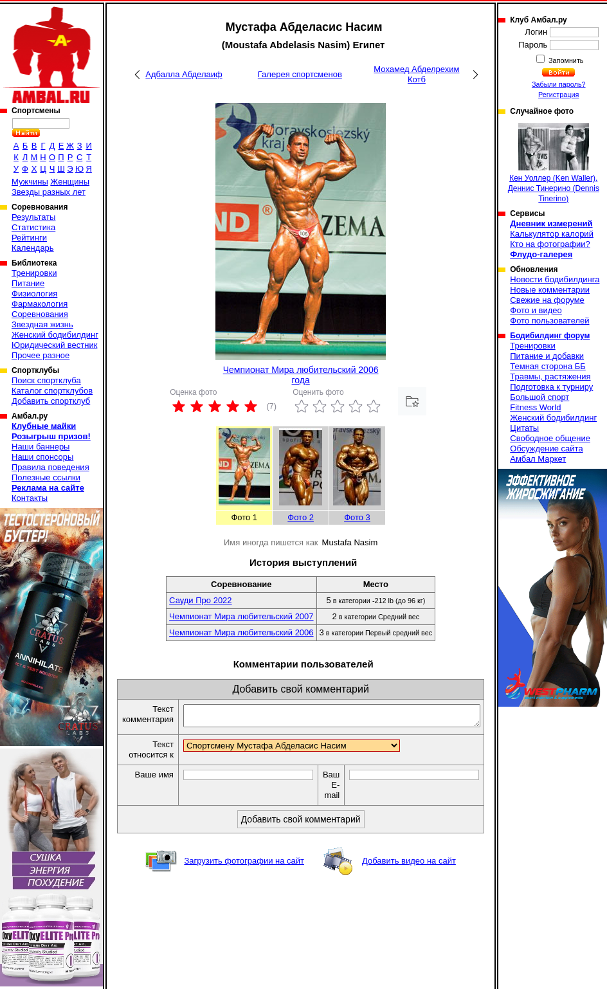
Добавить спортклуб (51, 401)
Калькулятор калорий (551, 234)
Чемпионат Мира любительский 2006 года (301, 375)
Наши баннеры (40, 446)
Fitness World (535, 407)
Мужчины (30, 181)
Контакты (30, 498)
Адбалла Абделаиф (183, 74)
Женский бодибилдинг (55, 335)
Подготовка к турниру (551, 387)
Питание (28, 283)
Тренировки (34, 273)
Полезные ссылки (46, 477)
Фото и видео (536, 310)
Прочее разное (40, 355)
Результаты (33, 217)
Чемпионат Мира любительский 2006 (241, 632)
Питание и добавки (547, 356)
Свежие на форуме (547, 300)
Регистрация (558, 94)
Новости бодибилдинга (554, 279)
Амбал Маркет (538, 459)
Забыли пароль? (559, 84)
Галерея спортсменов (300, 74)
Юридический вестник (54, 345)
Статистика (33, 227)
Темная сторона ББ (548, 366)
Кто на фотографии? (550, 244)
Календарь (33, 248)
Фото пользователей (549, 320)
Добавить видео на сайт (409, 864)
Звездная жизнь (42, 324)
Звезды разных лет (49, 192)
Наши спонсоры (42, 457)
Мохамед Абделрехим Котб (416, 74)
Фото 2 (300, 517)
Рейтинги (29, 237)
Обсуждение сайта (546, 448)
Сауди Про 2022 (200, 600)
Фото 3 (357, 517)
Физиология (34, 293)
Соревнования (40, 314)
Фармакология (40, 304)
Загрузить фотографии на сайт (244, 864)
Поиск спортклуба (46, 380)
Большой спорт (539, 397)
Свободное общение (550, 438)
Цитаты (524, 428)
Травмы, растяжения (550, 376)
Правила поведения (50, 467)
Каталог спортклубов (52, 390)
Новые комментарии (550, 290)
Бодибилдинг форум (550, 335)
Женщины (69, 181)
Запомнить (565, 60)
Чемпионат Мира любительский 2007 (241, 616)
